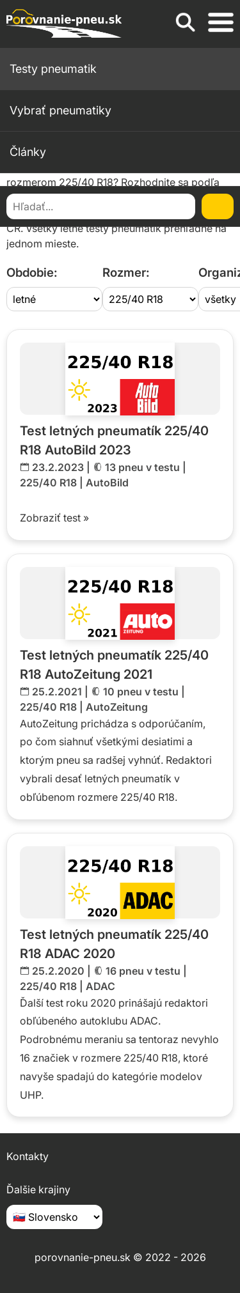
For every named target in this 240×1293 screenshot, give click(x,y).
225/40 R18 (48, 482)
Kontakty (27, 1156)
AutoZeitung (117, 707)
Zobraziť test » (54, 517)
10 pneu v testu (141, 691)
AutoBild (107, 482)
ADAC (100, 986)
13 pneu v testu (142, 467)
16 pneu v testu (143, 970)
